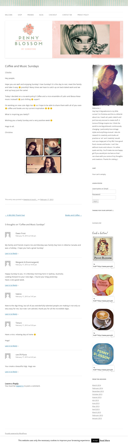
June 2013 (95, 403)
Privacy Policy (83, 15)
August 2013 (96, 397)
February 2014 (97, 388)
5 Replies (8, 72)
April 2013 (96, 409)
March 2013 (96, 412)
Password (96, 194)
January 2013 (97, 418)
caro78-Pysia (21, 354)
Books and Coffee (73, 215)
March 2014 (96, 385)
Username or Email (100, 188)
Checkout (53, 15)
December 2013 (98, 391)
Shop (20, 15)
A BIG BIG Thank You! (15, 215)
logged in (20, 386)
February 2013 (97, 415)
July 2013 (95, 400)
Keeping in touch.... (30, 199)
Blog (41, 15)
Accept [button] (95, 440)
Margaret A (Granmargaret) (27, 262)
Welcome (8, 15)
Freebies (30, 15)
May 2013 (95, 406)
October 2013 (97, 394)
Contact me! (96, 223)
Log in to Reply (11, 253)
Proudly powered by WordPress (16, 433)
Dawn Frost (21, 233)
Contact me (67, 15)
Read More (105, 440)
